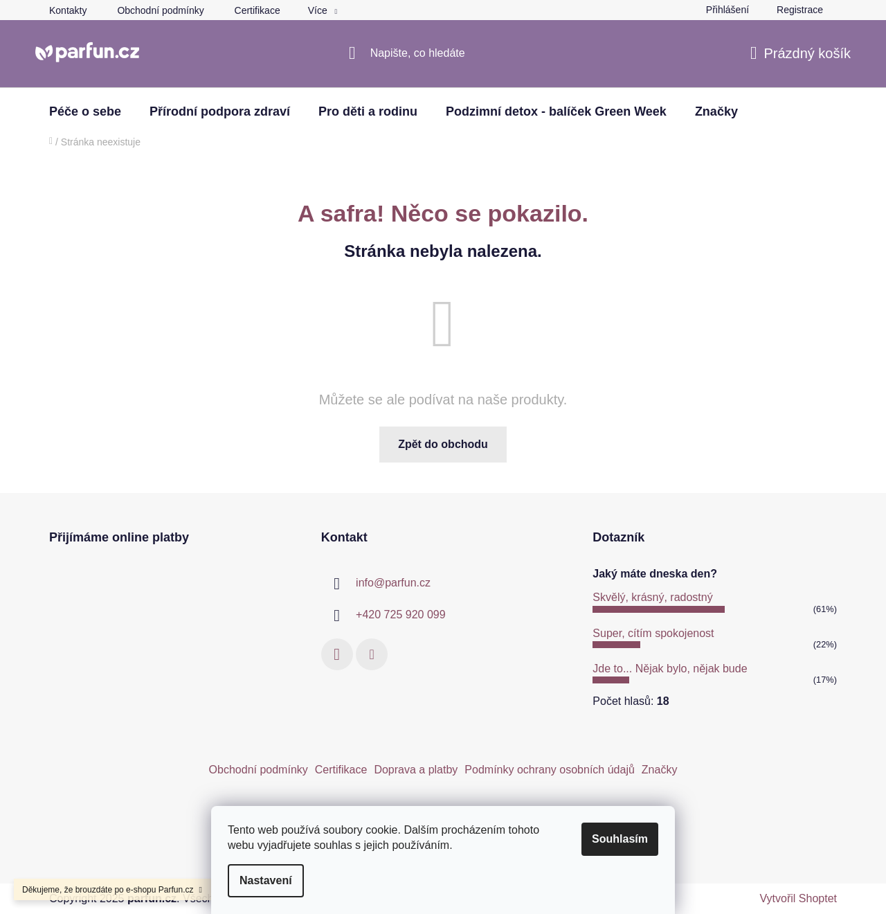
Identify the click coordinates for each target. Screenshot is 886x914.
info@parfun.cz (393, 583)
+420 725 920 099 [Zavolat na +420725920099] (400, 614)
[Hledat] (443, 53)
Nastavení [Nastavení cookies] (265, 880)
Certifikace (257, 10)
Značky (660, 770)
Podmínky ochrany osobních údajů (549, 770)
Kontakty (68, 10)
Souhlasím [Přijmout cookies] (620, 839)
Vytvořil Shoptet (798, 898)
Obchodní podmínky (160, 10)
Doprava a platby (416, 770)
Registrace (800, 9)
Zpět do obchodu (443, 444)
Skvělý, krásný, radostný (652, 597)
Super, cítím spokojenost (653, 633)
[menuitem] (85, 111)
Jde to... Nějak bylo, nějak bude (670, 668)
